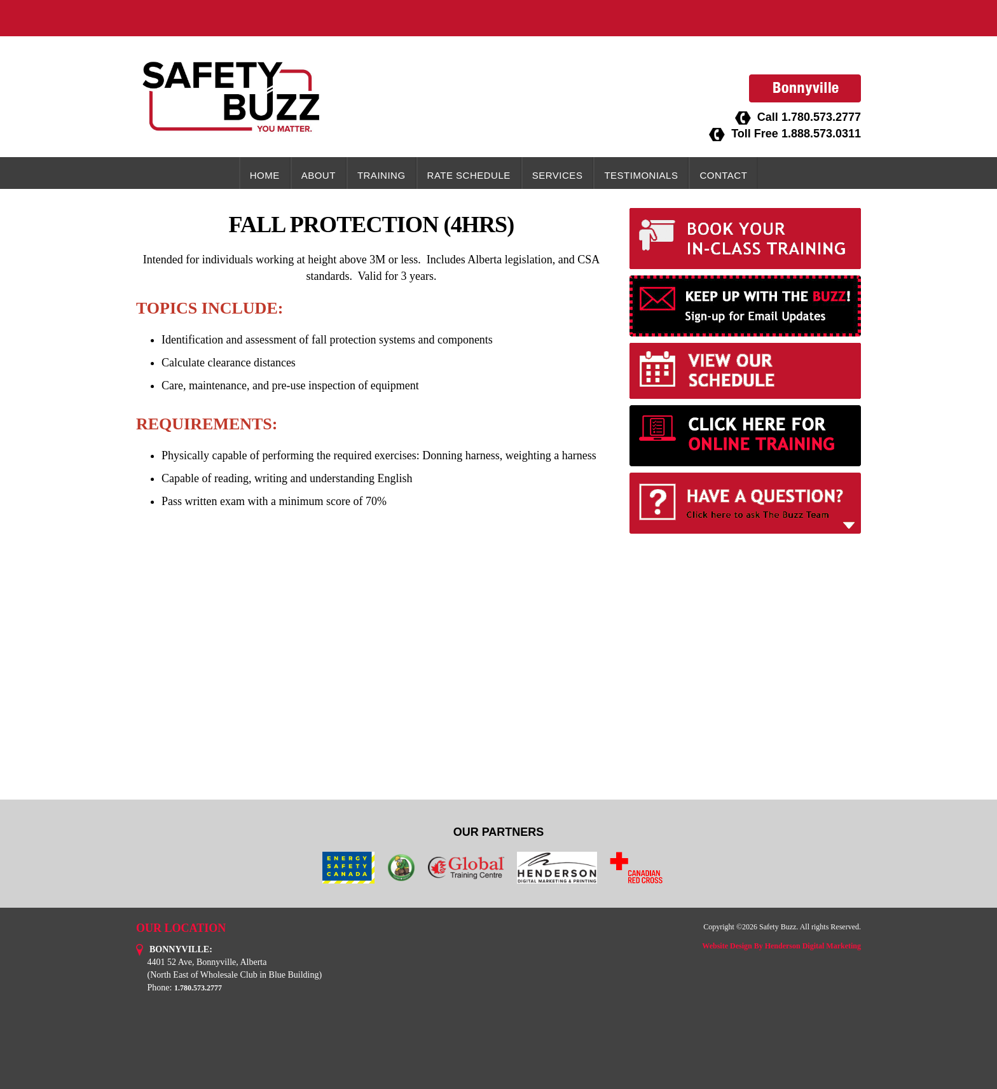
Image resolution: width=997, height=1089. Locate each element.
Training (381, 175)
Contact (723, 175)
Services (557, 175)
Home (265, 175)
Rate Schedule (469, 175)
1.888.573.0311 (821, 133)
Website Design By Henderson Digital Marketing (781, 945)
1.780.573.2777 (821, 117)
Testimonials (641, 175)
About (318, 175)
